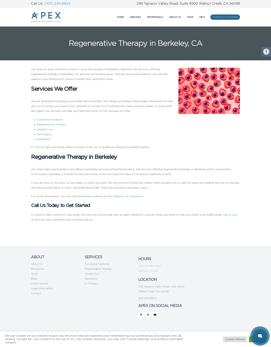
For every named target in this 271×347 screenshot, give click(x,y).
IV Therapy (91, 284)
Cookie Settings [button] (235, 339)
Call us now (230, 215)
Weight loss (92, 274)
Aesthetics (91, 279)
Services (135, 17)
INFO (202, 17)
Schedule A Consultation (225, 17)
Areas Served (39, 284)
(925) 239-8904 (57, 3)
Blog (34, 279)
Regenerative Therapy (98, 269)
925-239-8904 (147, 298)
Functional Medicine (97, 264)
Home (120, 17)
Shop (190, 17)
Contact (36, 293)
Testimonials (155, 17)
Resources (37, 269)
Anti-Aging (44, 134)
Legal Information (42, 288)
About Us (175, 17)
